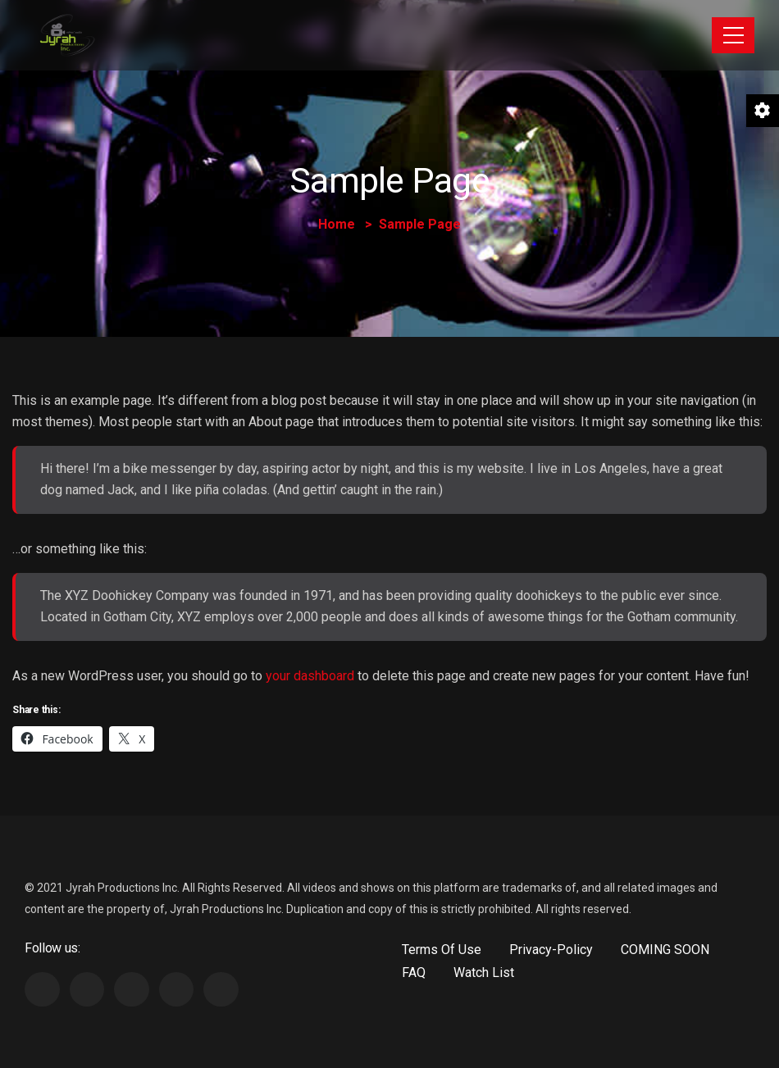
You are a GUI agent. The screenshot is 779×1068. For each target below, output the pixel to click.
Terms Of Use (441, 949)
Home (336, 224)
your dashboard (310, 676)
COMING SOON (665, 949)
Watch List (483, 972)
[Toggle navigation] (733, 35)
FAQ (414, 972)
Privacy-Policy (551, 949)
